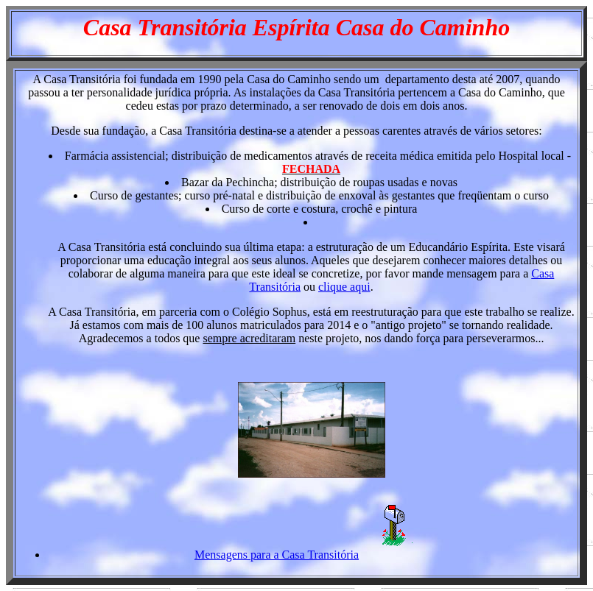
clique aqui (344, 286)
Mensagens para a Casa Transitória (276, 554)
